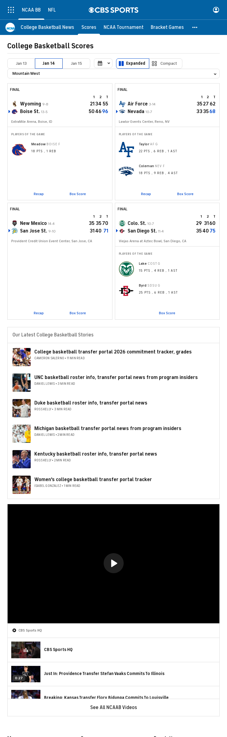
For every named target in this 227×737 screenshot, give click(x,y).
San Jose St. (33, 231)
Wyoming (30, 104)
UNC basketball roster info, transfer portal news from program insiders (116, 377)
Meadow (38, 144)
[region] (113, 563)
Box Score (78, 194)
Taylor (144, 144)
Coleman (146, 166)
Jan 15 (76, 63)
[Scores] (89, 27)
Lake (143, 263)
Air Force (138, 104)
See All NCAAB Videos (113, 707)
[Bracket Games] (167, 27)
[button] (195, 27)
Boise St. (30, 111)
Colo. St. (137, 223)
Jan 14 (49, 63)
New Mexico (33, 223)
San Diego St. (142, 231)
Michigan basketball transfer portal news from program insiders (107, 428)
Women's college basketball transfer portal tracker (93, 480)
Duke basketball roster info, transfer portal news (90, 403)
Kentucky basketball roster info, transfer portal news (95, 454)
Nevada (136, 111)
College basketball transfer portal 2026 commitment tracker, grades (113, 352)
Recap (39, 194)
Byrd (143, 285)
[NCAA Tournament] (123, 27)
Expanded (135, 63)
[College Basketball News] (47, 27)
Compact (168, 63)
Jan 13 (21, 63)
